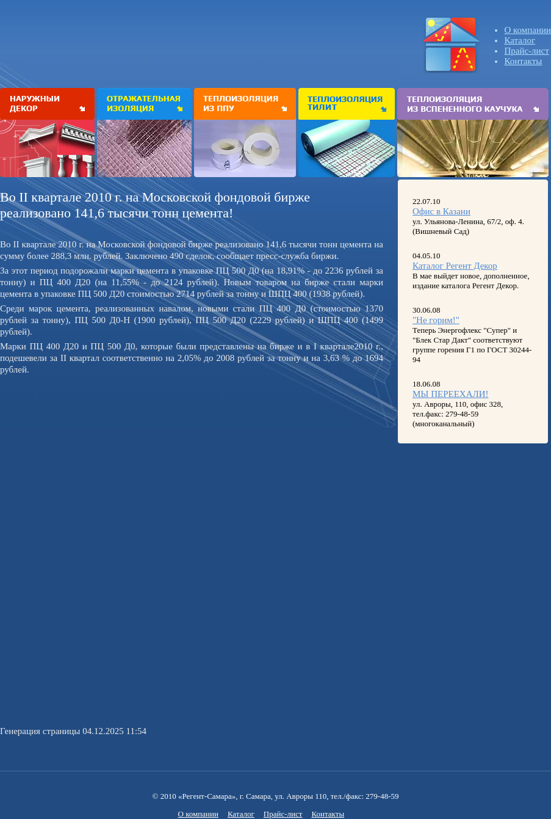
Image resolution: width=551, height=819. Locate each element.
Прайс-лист (526, 51)
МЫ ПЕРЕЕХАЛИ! (450, 394)
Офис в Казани (441, 211)
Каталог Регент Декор (454, 266)
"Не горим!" (435, 320)
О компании (527, 30)
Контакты (523, 61)
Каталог (519, 40)
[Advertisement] (102, 464)
